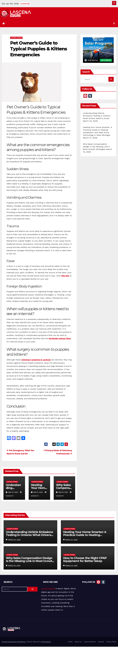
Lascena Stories (16, 38)
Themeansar (46, 642)
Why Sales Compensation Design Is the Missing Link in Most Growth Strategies (96, 147)
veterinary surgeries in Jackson (36, 360)
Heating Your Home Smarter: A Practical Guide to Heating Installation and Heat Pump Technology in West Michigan (84, 537)
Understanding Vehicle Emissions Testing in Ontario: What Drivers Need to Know (97, 116)
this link (65, 276)
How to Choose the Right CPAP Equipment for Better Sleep (85, 560)
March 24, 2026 (14, 540)
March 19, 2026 (14, 566)
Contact (101, 642)
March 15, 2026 (71, 566)
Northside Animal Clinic (60, 339)
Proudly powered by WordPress (14, 642)
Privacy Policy (111, 642)
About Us (78, 642)
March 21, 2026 (71, 540)
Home (70, 642)
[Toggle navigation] (113, 24)
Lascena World (48, 589)
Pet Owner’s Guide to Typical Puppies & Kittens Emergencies (38, 49)
